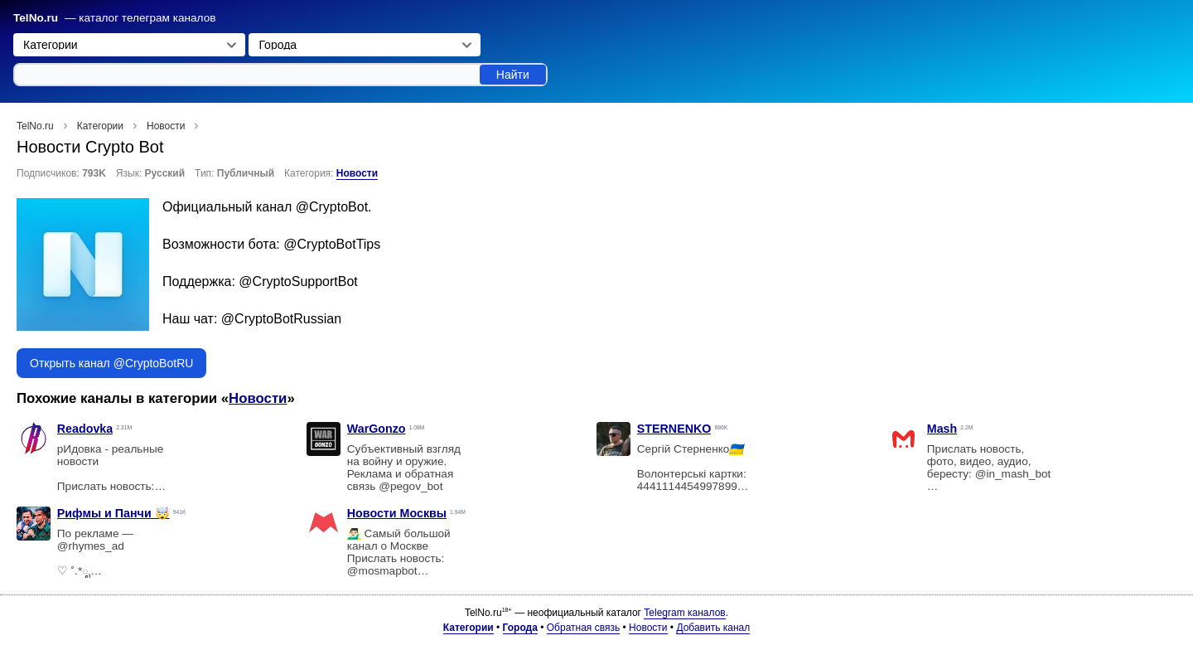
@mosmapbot (382, 571)
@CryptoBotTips (331, 244)
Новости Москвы (397, 513)
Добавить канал (713, 627)
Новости (357, 173)
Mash (942, 428)
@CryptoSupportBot (298, 281)
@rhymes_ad (90, 546)
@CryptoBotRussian (281, 319)
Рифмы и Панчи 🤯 (113, 513)
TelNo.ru (35, 18)
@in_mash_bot (1013, 474)
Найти (512, 74)
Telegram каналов (684, 612)
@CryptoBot (332, 207)
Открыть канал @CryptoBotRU (111, 363)
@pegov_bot (410, 486)
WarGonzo (376, 428)
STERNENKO (674, 428)
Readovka (85, 428)
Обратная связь (583, 627)
